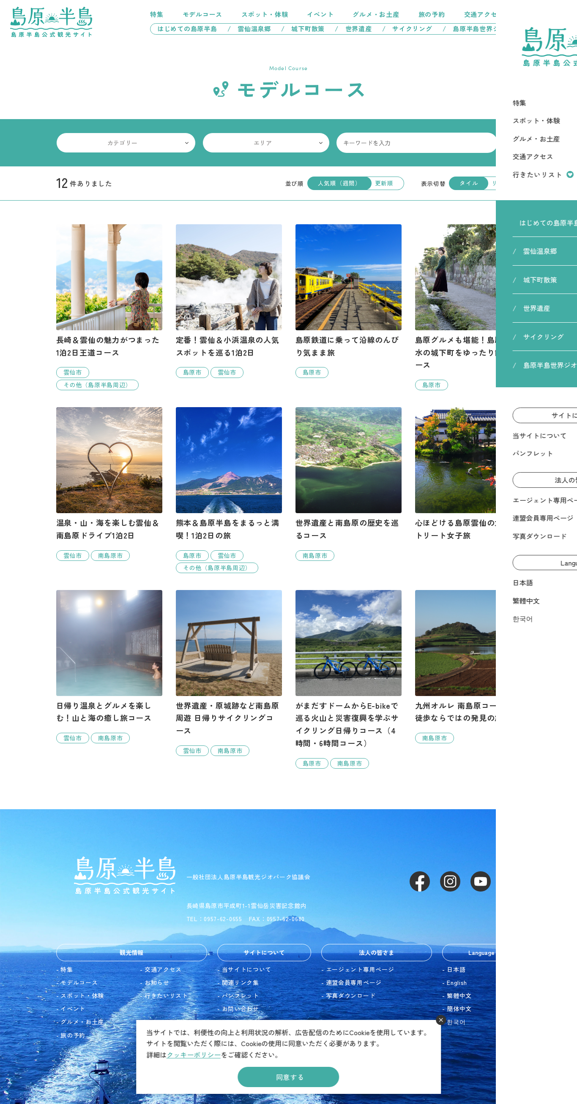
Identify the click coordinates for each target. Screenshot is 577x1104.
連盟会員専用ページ (354, 982)
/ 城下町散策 (303, 28)
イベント (320, 14)
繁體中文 (459, 995)
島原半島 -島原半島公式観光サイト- (51, 22)
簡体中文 (459, 1008)
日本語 (456, 969)
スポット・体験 (264, 14)
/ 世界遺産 (353, 28)
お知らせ (157, 982)
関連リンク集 (240, 982)
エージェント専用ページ (360, 969)
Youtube (480, 881)
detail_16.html (109, 307)
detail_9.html (229, 490)
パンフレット (240, 995)
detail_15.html (229, 673)
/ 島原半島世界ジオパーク (488, 28)
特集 (157, 14)
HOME (506, 50)
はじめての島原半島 (183, 28)
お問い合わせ (240, 1008)
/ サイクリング (407, 28)
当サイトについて (247, 969)
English (457, 982)
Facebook (420, 881)
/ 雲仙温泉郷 (249, 28)
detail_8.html (348, 483)
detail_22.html (348, 679)
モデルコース (203, 14)
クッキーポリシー (194, 1055)
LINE (511, 881)
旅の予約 (431, 14)
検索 (511, 143)
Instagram (450, 881)
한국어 (456, 1021)
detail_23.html (468, 477)
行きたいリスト (528, 14)
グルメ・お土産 (376, 14)
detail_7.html (468, 307)
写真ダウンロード (351, 995)
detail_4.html (348, 301)
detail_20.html (109, 666)
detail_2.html (229, 301)
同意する (290, 1077)
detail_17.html (109, 483)
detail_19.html (468, 666)
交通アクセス (484, 14)
